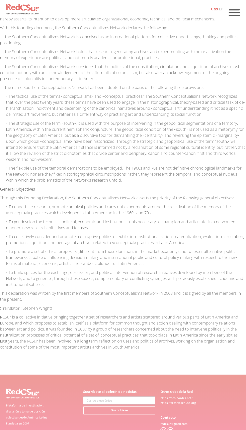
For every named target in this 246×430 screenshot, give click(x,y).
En (221, 9)
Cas (214, 9)
